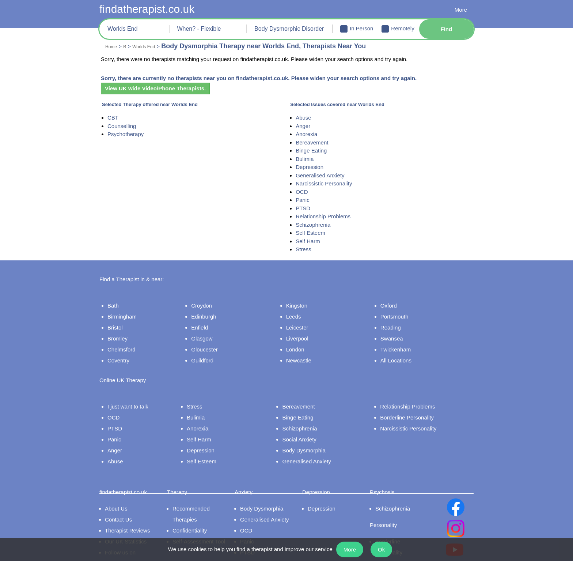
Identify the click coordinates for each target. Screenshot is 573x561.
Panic (304, 200)
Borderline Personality (414, 404)
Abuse (306, 117)
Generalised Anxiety (323, 175)
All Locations (400, 356)
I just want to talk (126, 393)
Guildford (210, 356)
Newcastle (304, 356)
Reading (394, 323)
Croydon (209, 301)
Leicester (303, 323)
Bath (111, 301)
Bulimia (307, 159)
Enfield (207, 323)
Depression (312, 167)
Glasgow (209, 334)
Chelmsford (119, 345)
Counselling (122, 126)
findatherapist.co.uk (150, 8)
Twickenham (400, 345)
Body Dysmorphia (314, 437)
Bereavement (314, 142)
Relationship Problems (326, 216)
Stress (305, 249)
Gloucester (211, 345)
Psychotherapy (126, 134)
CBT (112, 117)
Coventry (116, 356)
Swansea (395, 334)
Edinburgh (211, 312)
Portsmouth (399, 312)
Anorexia (309, 134)
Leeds (299, 312)
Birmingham (120, 312)
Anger (305, 126)
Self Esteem (312, 233)
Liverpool (303, 334)
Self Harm (310, 241)
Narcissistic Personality (327, 183)
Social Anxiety (308, 426)
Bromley (115, 334)
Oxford (393, 301)
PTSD (304, 208)
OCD (304, 192)
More (460, 10)
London (301, 345)
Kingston (303, 301)
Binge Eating (313, 150)
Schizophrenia (315, 225)
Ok (385, 549)
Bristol (113, 323)
